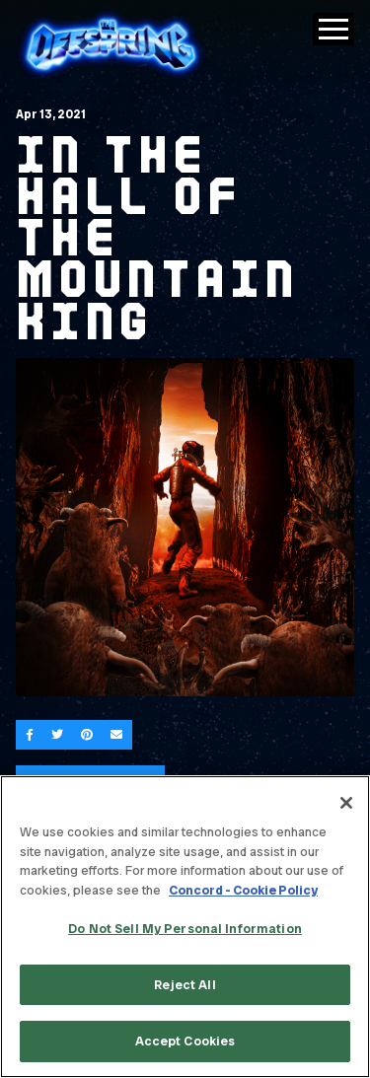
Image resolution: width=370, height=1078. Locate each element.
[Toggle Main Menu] (333, 29)
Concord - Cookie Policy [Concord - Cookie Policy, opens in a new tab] (243, 890)
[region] (185, 926)
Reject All (184, 984)
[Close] (346, 803)
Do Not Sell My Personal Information (185, 928)
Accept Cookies (185, 1041)
